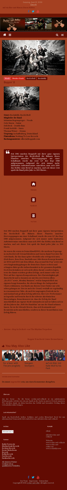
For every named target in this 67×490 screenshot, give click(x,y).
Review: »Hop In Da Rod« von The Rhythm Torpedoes (27, 329)
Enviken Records (8, 458)
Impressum (33, 481)
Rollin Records (7, 454)
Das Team (24, 481)
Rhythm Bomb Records (10, 446)
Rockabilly (42, 78)
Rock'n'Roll (31, 78)
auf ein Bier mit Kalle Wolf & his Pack (53, 365)
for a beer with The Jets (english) (11, 364)
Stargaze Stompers (29, 364)
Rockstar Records (8, 448)
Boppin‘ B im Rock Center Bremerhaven (46, 339)
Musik (7, 78)
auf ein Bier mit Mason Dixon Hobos (19, 8)
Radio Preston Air (8, 444)
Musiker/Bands (18, 78)
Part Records (7, 456)
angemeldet (16, 382)
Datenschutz (43, 481)
